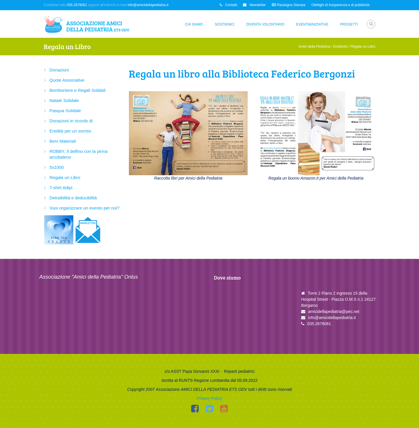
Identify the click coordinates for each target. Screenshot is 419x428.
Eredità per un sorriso (70, 130)
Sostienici (225, 24)
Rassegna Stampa (289, 5)
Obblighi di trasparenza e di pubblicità (340, 5)
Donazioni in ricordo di (71, 120)
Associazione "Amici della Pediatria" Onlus (88, 277)
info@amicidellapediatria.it (148, 5)
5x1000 (56, 167)
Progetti (349, 24)
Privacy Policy (209, 398)
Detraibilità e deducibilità (73, 197)
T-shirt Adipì (60, 187)
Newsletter (254, 5)
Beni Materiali (62, 141)
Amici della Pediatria (314, 46)
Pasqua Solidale (65, 110)
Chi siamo (194, 24)
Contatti (228, 5)
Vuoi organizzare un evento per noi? (84, 207)
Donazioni (59, 69)
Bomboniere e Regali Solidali (77, 90)
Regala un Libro (64, 177)
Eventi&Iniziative (312, 24)
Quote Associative (66, 80)
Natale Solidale (64, 100)
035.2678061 (77, 5)
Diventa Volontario (265, 24)
